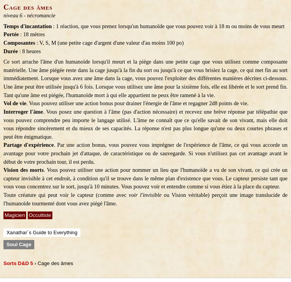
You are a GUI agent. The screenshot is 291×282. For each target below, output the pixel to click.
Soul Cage (19, 244)
